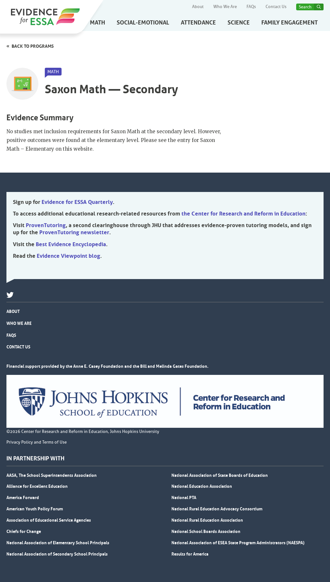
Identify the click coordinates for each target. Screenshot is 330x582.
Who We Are (225, 6)
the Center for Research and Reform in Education (243, 213)
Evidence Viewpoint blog (68, 255)
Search (305, 7)
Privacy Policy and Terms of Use (36, 442)
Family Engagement (289, 22)
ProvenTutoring (46, 225)
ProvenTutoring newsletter (74, 232)
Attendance (198, 22)
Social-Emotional (143, 22)
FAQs (251, 6)
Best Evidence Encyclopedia (71, 244)
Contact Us (276, 6)
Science (239, 22)
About (198, 6)
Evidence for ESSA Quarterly (77, 202)
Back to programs (33, 46)
